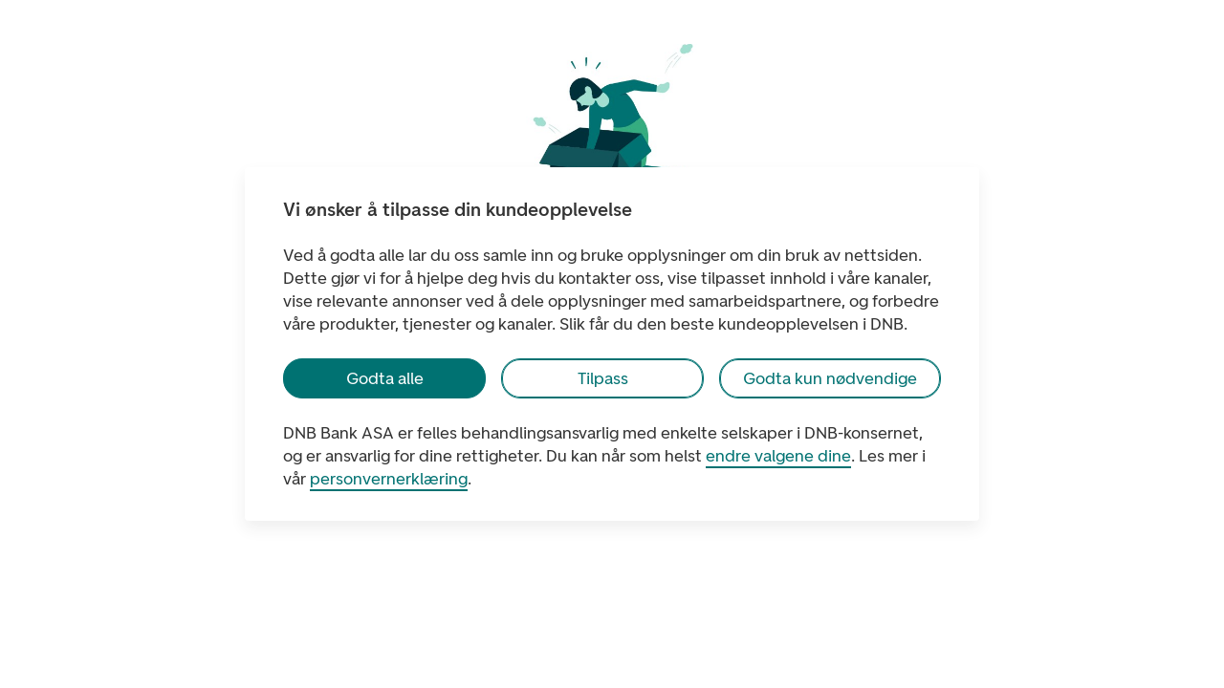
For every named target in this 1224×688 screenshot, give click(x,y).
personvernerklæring (389, 478)
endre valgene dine (778, 455)
